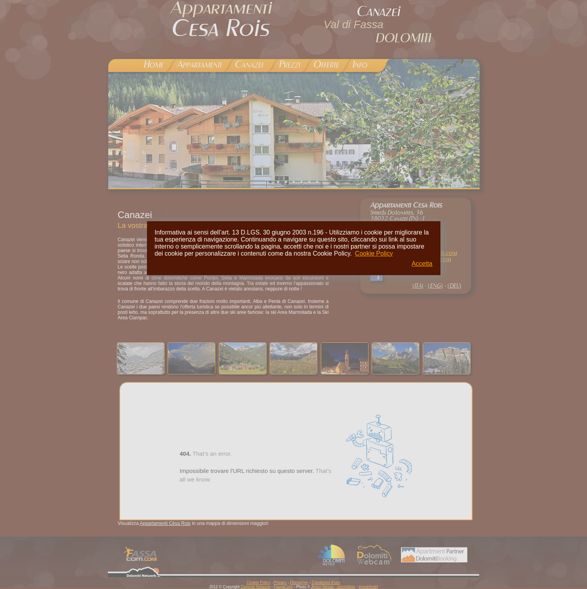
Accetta (422, 263)
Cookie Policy (374, 253)
